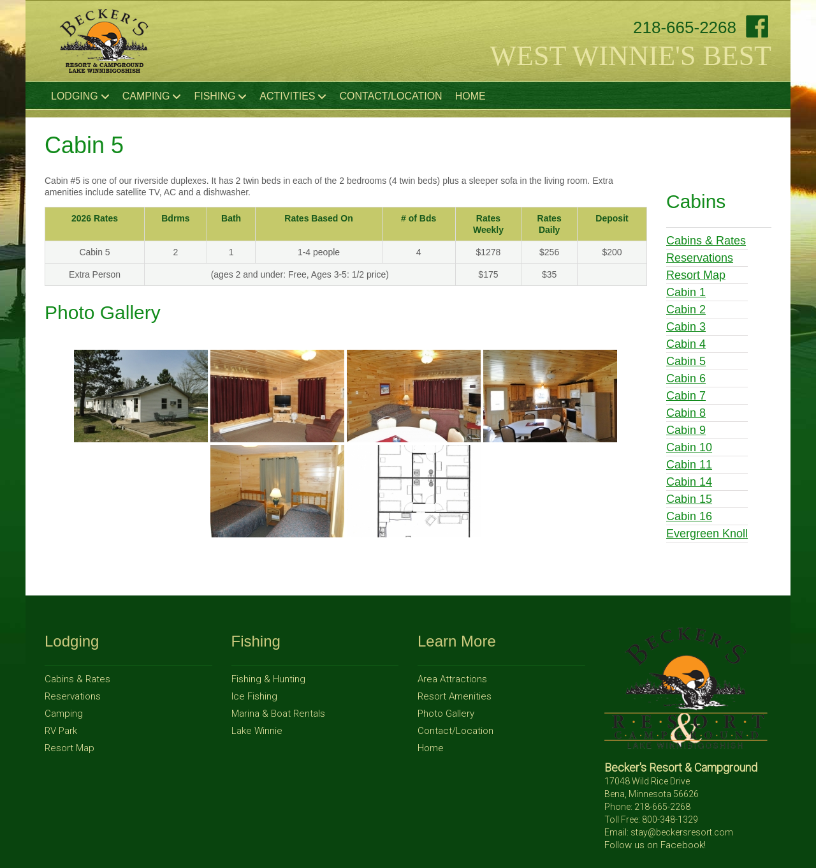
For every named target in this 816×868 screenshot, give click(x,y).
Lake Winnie (256, 731)
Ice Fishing (254, 696)
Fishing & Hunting (268, 679)
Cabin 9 (686, 430)
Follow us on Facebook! (655, 845)
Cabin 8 (686, 413)
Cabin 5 (686, 361)
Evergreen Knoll (707, 533)
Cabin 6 (686, 378)
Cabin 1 (686, 292)
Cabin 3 (686, 326)
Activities (292, 96)
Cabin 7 (686, 395)
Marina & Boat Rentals (278, 713)
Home (470, 96)
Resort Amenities (455, 696)
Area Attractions (452, 679)
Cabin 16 (689, 516)
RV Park (61, 731)
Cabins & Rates (706, 240)
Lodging (80, 96)
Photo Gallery (446, 713)
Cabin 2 (686, 309)
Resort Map (695, 275)
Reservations (699, 257)
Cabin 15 (689, 499)
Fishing (220, 96)
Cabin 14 (689, 481)
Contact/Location (390, 96)
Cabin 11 (689, 464)
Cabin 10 (689, 447)
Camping (152, 96)
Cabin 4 (686, 344)
